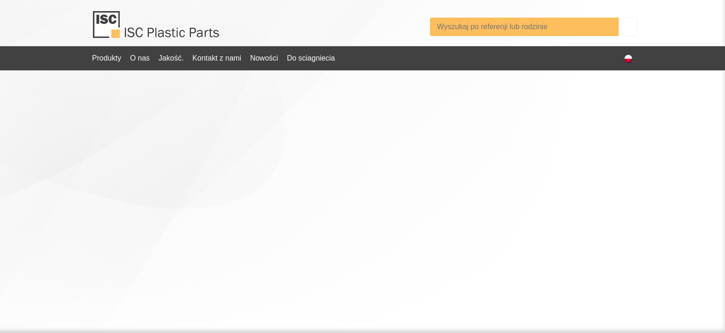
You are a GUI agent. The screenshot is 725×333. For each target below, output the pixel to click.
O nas (140, 58)
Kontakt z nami (216, 58)
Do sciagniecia (311, 58)
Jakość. (171, 58)
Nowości (264, 58)
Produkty (106, 58)
